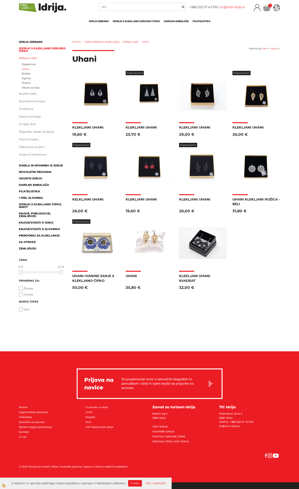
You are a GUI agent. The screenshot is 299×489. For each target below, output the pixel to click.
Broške (26, 73)
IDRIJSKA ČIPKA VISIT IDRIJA (170, 441)
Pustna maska (28, 139)
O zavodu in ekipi (97, 407)
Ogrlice (26, 78)
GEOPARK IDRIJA (163, 431)
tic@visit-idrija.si (232, 7)
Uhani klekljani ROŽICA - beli (256, 201)
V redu (135, 483)
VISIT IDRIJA (160, 426)
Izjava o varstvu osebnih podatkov (106, 466)
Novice (23, 407)
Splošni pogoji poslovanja (35, 426)
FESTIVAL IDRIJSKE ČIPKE (168, 436)
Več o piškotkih (156, 483)
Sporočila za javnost (32, 421)
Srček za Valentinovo (33, 154)
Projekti (90, 417)
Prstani (26, 82)
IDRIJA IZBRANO (99, 21)
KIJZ (88, 421)
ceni (265, 48)
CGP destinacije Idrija (99, 426)
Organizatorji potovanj (33, 412)
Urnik (89, 412)
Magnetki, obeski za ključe (36, 131)
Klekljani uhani (88, 127)
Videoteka (25, 417)
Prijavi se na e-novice (212, 384)
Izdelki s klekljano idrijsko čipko (136, 21)
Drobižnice (26, 109)
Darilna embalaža (176, 21)
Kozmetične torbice (32, 101)
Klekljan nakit (28, 58)
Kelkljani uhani (88, 199)
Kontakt (24, 431)
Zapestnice (29, 64)
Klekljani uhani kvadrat (194, 278)
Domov (76, 41)
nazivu (275, 48)
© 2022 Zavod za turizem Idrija (38, 466)
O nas (23, 436)
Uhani (26, 68)
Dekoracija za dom (31, 147)
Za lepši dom (27, 124)
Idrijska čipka (28, 93)
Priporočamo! (135, 73)
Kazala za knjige (30, 116)
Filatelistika (201, 21)
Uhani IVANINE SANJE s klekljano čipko (93, 278)
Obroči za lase (30, 87)
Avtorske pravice (70, 466)
